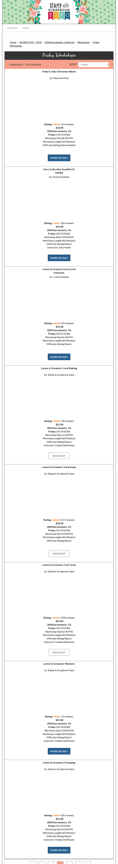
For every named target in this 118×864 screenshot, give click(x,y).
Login (25, 28)
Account (12, 28)
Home (13, 42)
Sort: (73, 64)
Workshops (84, 42)
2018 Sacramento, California (59, 42)
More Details (59, 157)
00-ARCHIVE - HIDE (31, 42)
